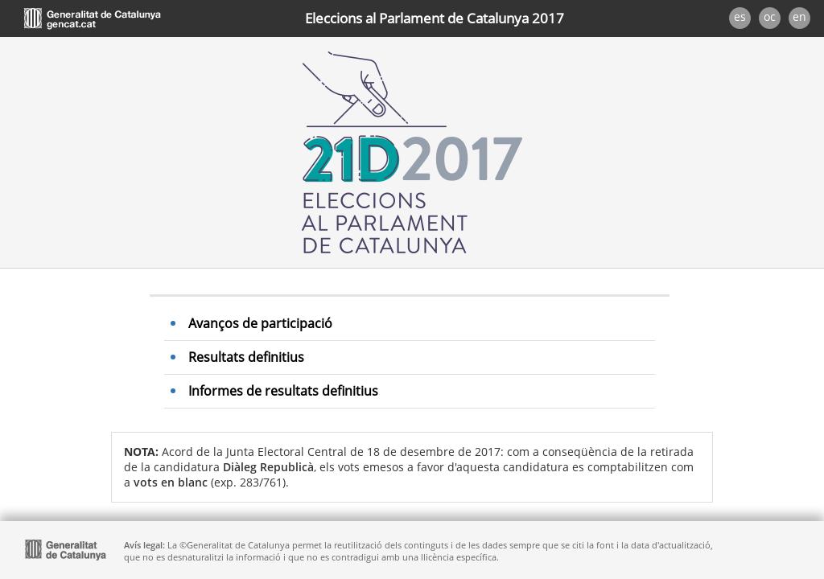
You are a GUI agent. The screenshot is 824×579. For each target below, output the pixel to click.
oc (770, 16)
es (740, 16)
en (799, 16)
